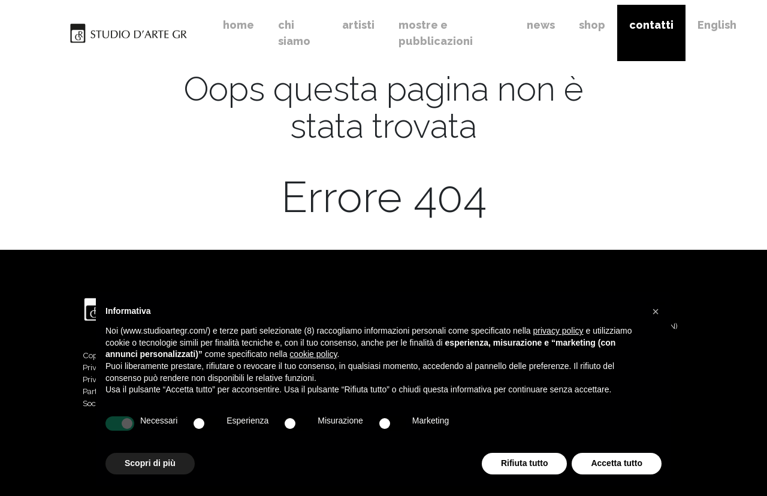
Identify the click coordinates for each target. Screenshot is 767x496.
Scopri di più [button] (150, 463)
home (238, 25)
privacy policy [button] (558, 330)
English (716, 25)
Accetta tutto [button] (616, 463)
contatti (651, 25)
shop (592, 25)
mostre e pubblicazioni (435, 33)
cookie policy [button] (313, 354)
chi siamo (294, 33)
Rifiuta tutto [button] (524, 463)
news (541, 25)
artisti (358, 25)
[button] (655, 311)
